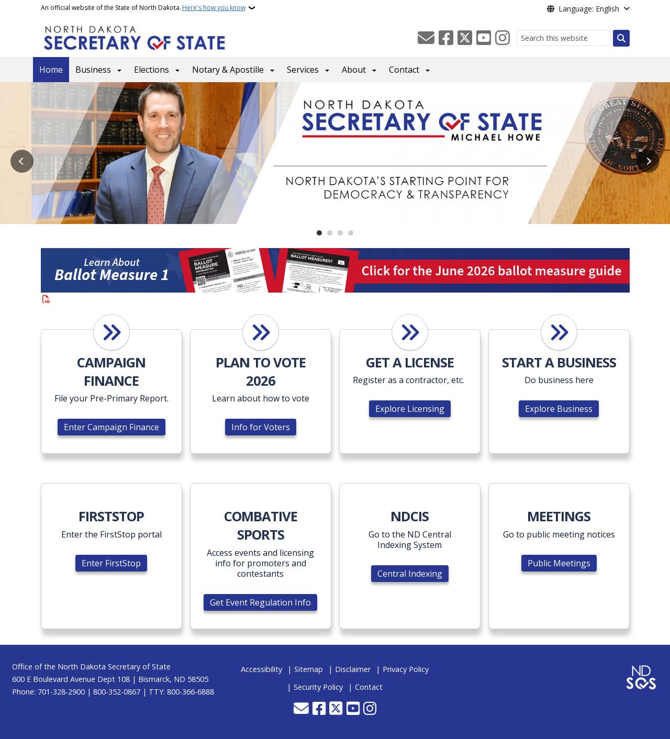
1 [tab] (319, 233)
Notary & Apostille (228, 69)
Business (93, 69)
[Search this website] (563, 38)
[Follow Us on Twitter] (464, 38)
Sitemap (308, 669)
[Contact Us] (426, 38)
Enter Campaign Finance (111, 427)
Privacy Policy (406, 669)
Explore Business (559, 409)
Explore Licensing (409, 409)
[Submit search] (621, 38)
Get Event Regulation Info (260, 602)
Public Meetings (559, 563)
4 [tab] (350, 233)
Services (303, 69)
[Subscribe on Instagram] (502, 38)
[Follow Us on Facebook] (446, 38)
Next (648, 161)
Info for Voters (260, 427)
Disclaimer (353, 669)
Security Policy (318, 687)
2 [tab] (329, 233)
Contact (404, 69)
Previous (22, 161)
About (354, 69)
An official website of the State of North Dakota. (143, 8)
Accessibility (261, 669)
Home (51, 69)
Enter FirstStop (111, 563)
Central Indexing (409, 573)
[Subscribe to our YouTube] (483, 38)
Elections (151, 69)
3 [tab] (340, 233)
